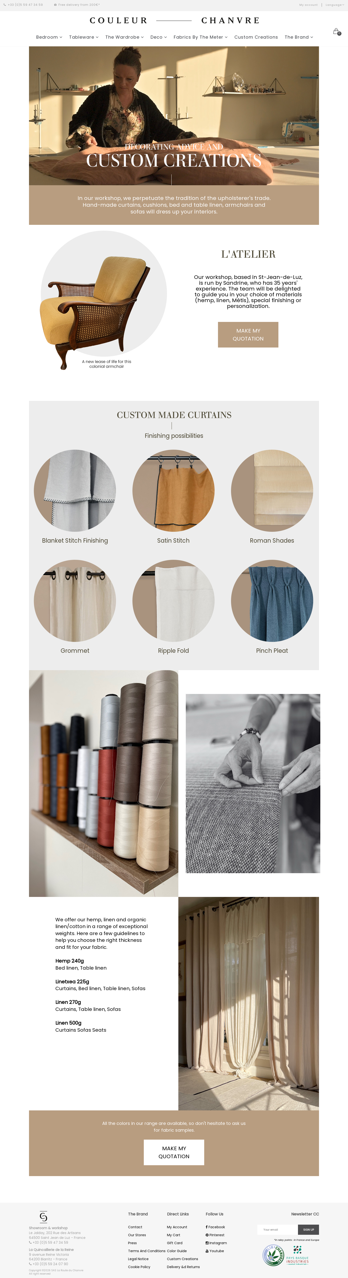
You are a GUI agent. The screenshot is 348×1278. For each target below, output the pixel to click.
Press (132, 1243)
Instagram (216, 1243)
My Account (177, 1227)
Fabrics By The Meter (201, 37)
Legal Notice (138, 1259)
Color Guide (177, 1251)
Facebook (215, 1227)
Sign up (308, 1230)
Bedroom (49, 37)
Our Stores (137, 1235)
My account (308, 5)
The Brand (299, 37)
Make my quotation (248, 334)
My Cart (173, 1235)
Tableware (84, 37)
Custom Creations (256, 37)
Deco (159, 37)
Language (335, 5)
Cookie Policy (139, 1266)
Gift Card (174, 1243)
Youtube (215, 1251)
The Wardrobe (124, 37)
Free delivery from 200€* (77, 5)
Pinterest (215, 1235)
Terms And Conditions (147, 1251)
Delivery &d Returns (183, 1266)
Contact (135, 1227)
